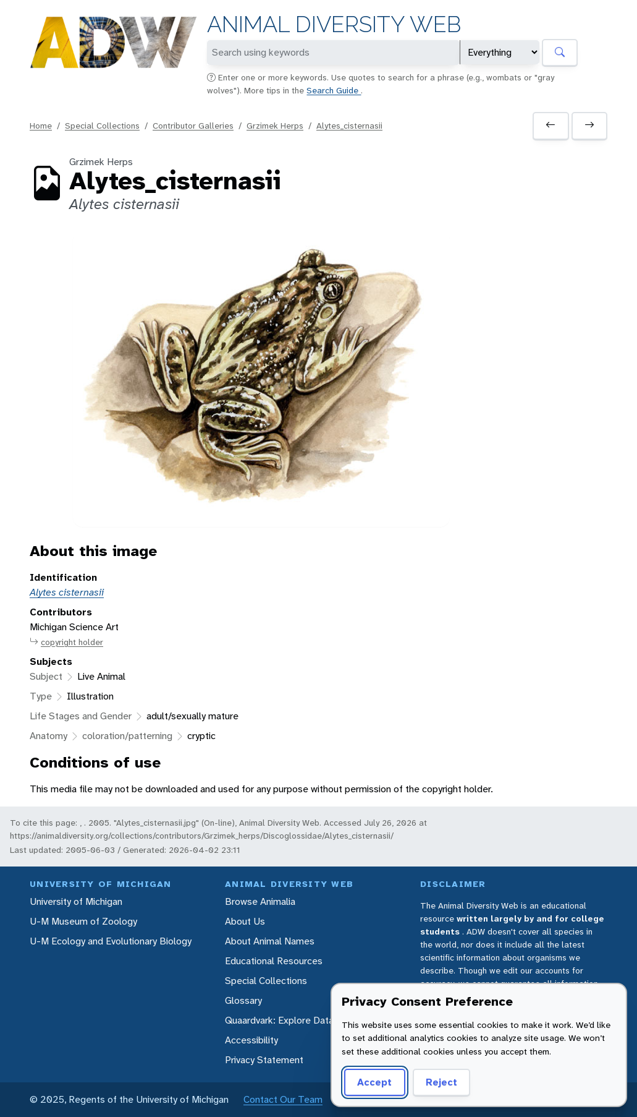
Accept (374, 1082)
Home (41, 125)
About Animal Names (269, 941)
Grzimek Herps (275, 125)
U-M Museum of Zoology (83, 921)
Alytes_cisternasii (349, 125)
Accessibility (251, 1040)
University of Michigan (76, 901)
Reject (441, 1082)
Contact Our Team (283, 1099)
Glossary (243, 1000)
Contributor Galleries (193, 125)
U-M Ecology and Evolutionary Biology (111, 941)
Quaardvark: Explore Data (279, 1020)
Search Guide (333, 90)
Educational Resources (274, 960)
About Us (245, 921)
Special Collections (102, 125)
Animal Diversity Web (334, 24)
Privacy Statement (264, 1059)
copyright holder (66, 642)
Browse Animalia (260, 901)
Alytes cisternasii (67, 592)
